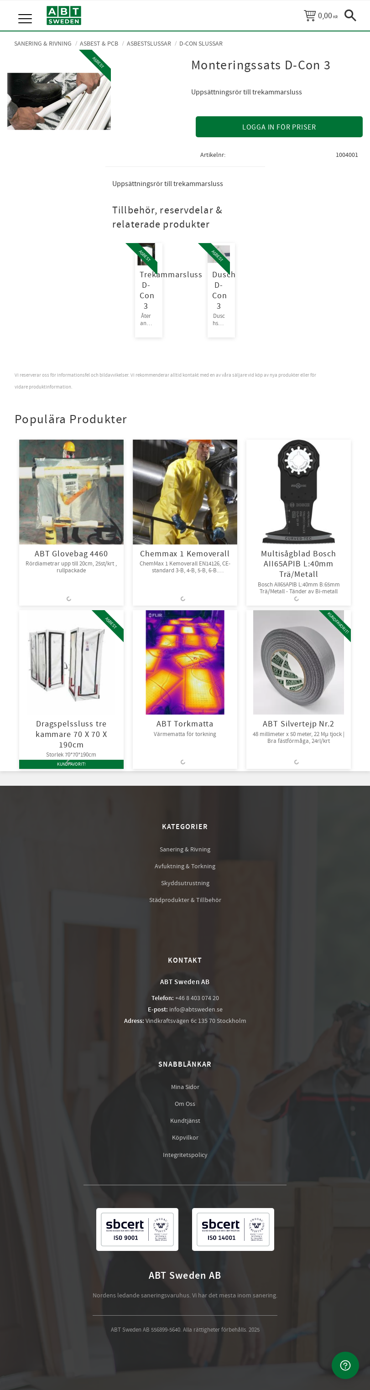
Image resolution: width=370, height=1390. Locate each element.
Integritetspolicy (185, 1155)
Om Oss (185, 1104)
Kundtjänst (185, 1121)
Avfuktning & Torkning (185, 866)
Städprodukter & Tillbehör (185, 900)
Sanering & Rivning (185, 849)
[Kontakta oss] (345, 1365)
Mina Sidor (185, 1087)
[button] (26, 9)
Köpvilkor (185, 1138)
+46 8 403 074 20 (197, 998)
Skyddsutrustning (185, 883)
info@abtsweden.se (196, 1010)
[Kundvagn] (321, 15)
